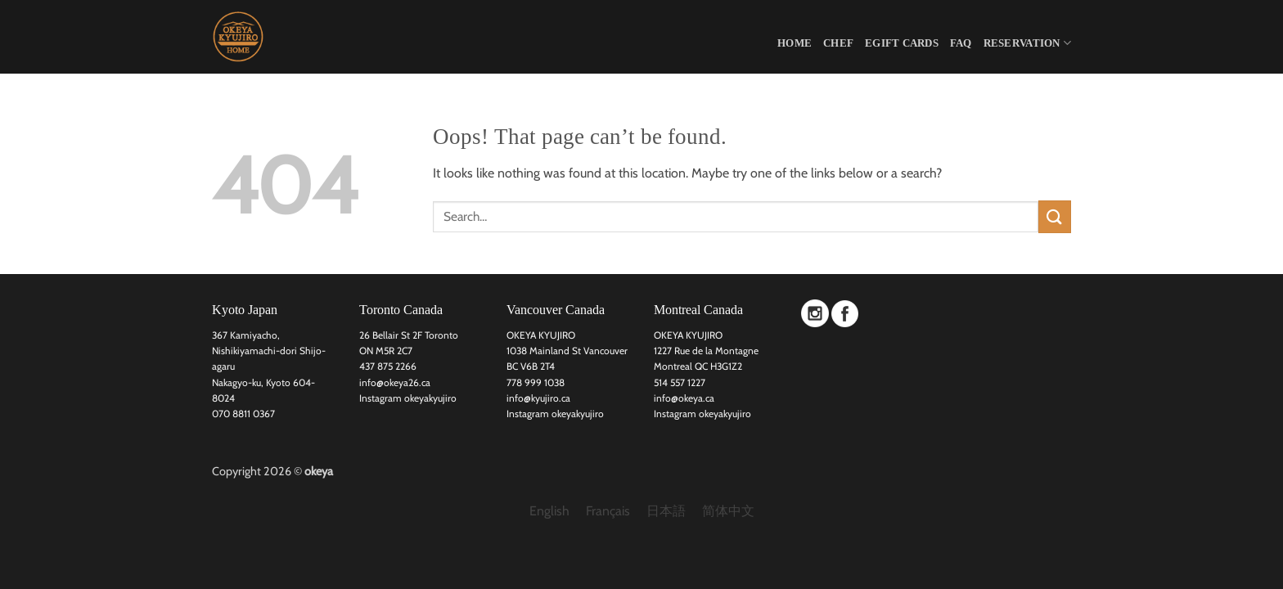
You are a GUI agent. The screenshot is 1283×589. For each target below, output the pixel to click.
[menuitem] (549, 511)
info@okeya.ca (684, 398)
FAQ (961, 43)
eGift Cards (902, 43)
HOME (794, 43)
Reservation (1027, 43)
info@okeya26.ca (394, 382)
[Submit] (1054, 216)
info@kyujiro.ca (538, 398)
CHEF (838, 43)
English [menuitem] (549, 511)
